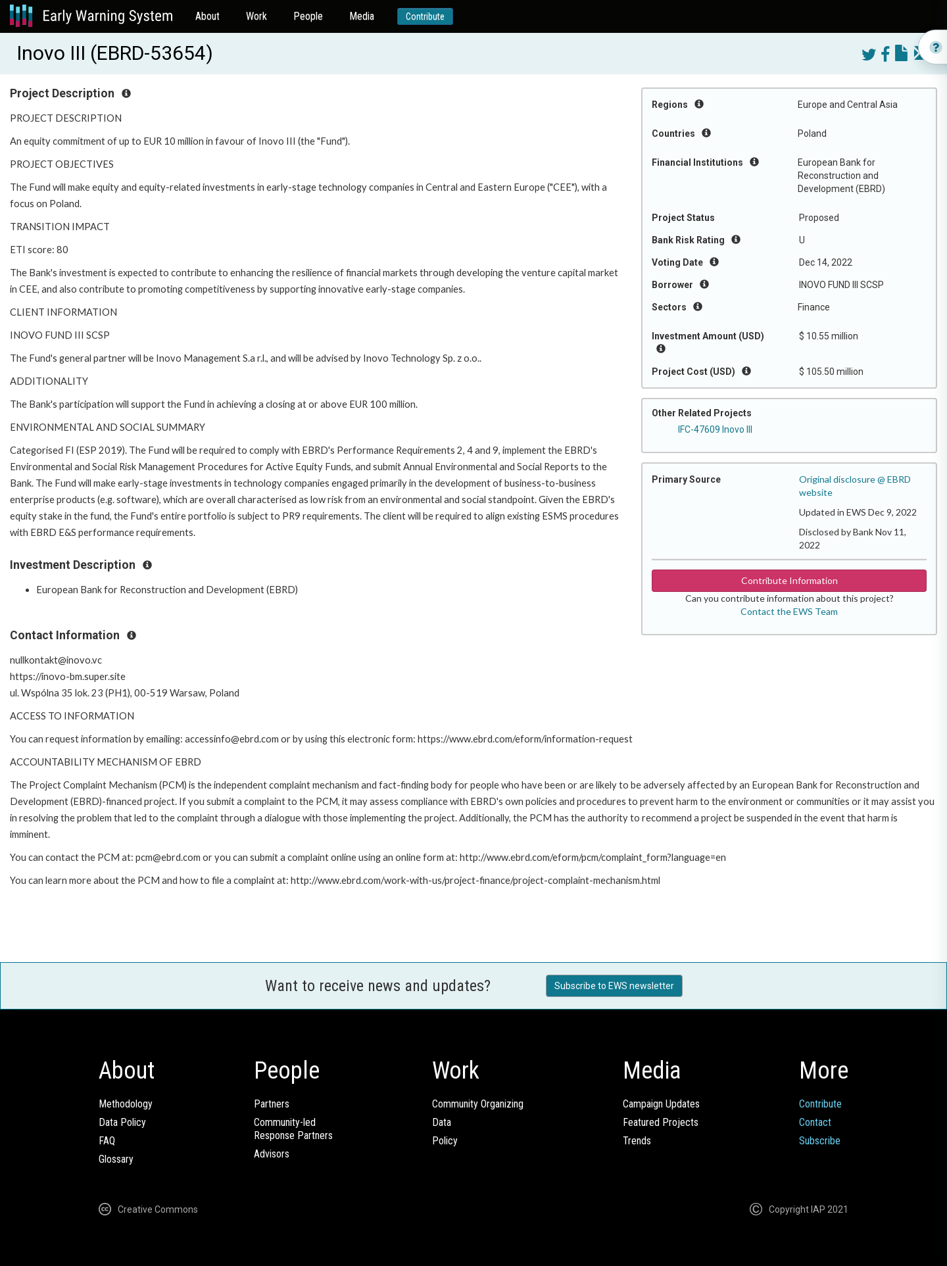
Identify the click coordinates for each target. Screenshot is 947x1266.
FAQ (107, 1140)
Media (361, 16)
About (207, 16)
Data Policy (122, 1122)
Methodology (126, 1104)
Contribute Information (789, 580)
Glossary (116, 1159)
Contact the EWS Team (789, 611)
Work (256, 16)
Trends (637, 1140)
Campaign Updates (661, 1104)
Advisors (271, 1154)
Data (441, 1122)
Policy (445, 1140)
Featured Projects (660, 1122)
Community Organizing (477, 1104)
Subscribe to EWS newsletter (614, 986)
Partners (271, 1104)
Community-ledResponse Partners (293, 1129)
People (308, 16)
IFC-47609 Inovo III (715, 429)
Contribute (425, 16)
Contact (815, 1122)
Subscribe (819, 1140)
